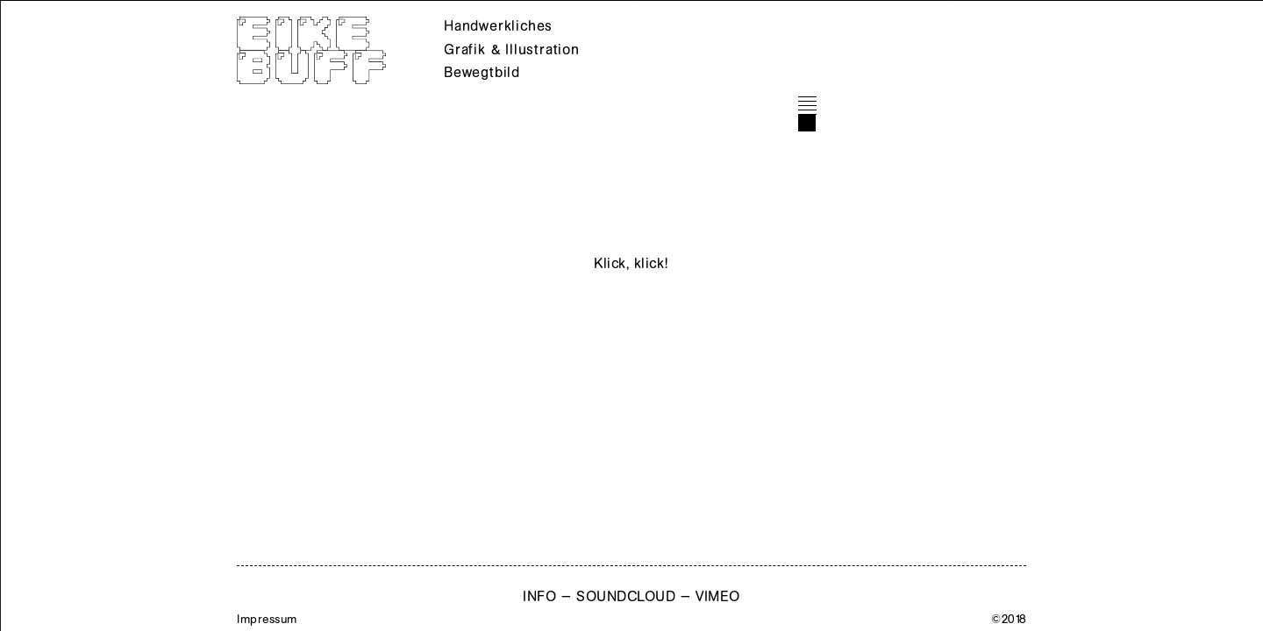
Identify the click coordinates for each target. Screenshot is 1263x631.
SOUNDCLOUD (625, 596)
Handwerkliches (498, 26)
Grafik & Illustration (512, 49)
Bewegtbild (482, 72)
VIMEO (718, 596)
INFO (539, 596)
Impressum (267, 619)
